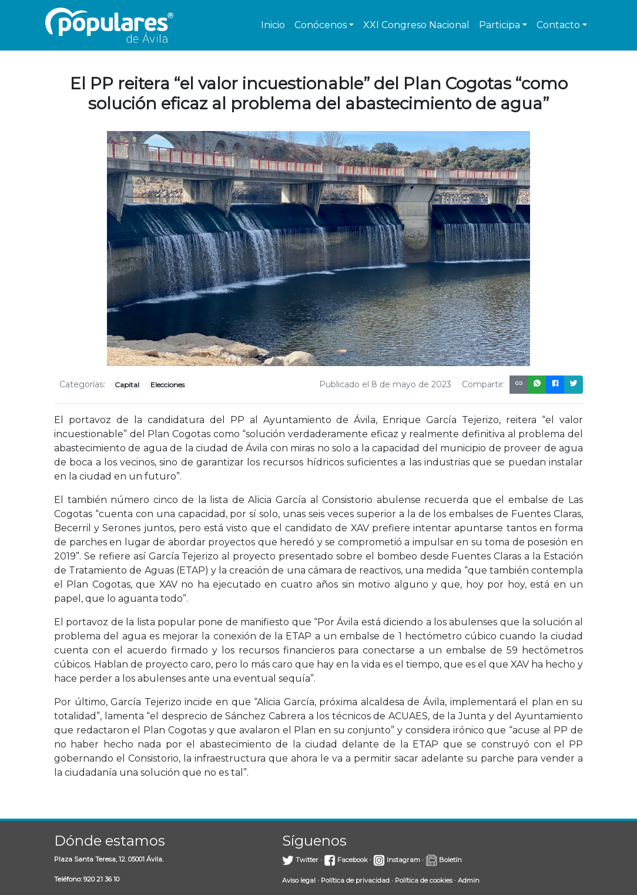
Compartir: (483, 384)
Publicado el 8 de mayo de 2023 (385, 384)
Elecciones (167, 384)
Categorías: (82, 384)
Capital (127, 384)
